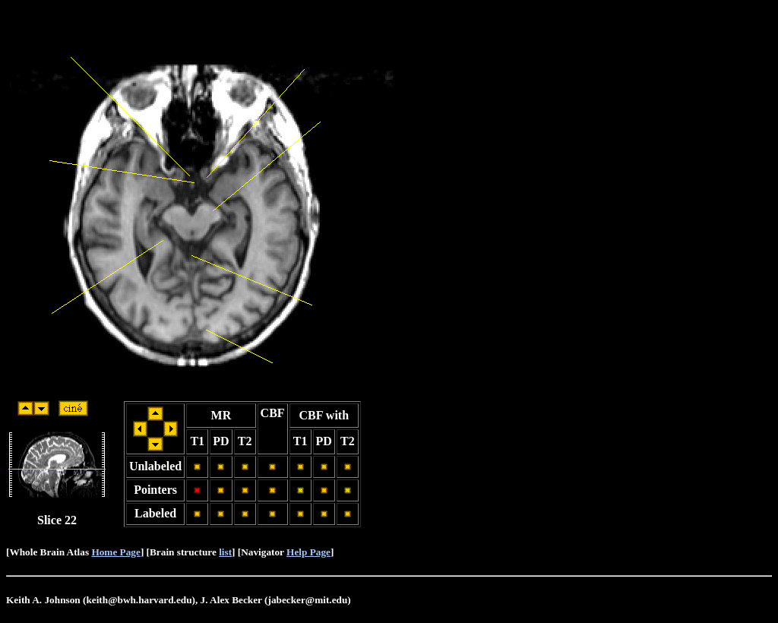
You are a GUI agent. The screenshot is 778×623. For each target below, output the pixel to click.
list (225, 552)
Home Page (115, 552)
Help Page (308, 552)
